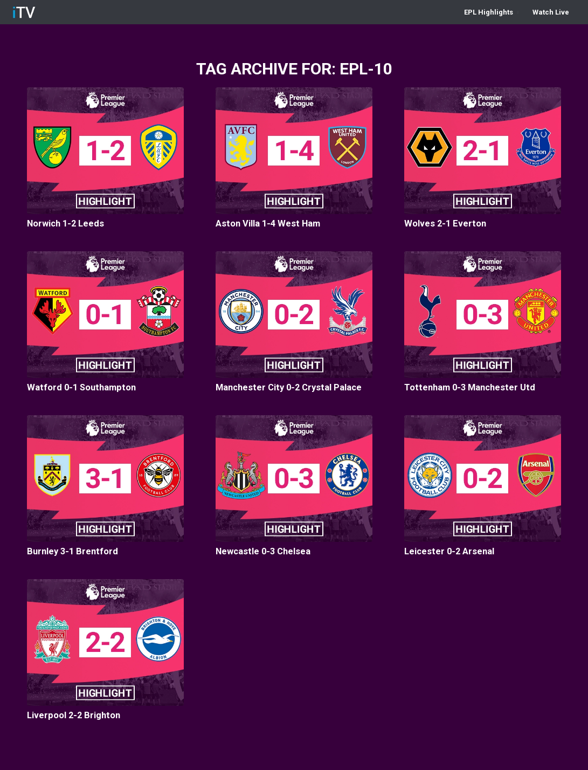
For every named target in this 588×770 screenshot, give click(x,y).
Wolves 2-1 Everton (445, 223)
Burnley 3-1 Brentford (72, 551)
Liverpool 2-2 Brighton (73, 715)
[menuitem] (491, 12)
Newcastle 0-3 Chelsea (263, 551)
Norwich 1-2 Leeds (65, 223)
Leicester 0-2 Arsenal (449, 551)
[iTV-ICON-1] (24, 12)
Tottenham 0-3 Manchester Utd (469, 387)
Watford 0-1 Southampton (81, 387)
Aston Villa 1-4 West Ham (268, 223)
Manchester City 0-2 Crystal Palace (289, 387)
